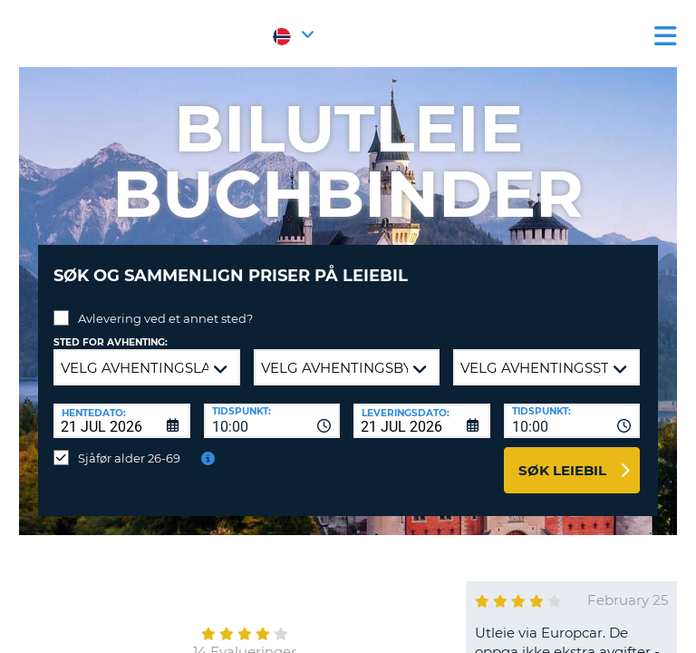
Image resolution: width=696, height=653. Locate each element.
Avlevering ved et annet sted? (165, 318)
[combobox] (272, 420)
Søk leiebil (562, 470)
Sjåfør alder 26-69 (129, 458)
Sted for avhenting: (110, 342)
